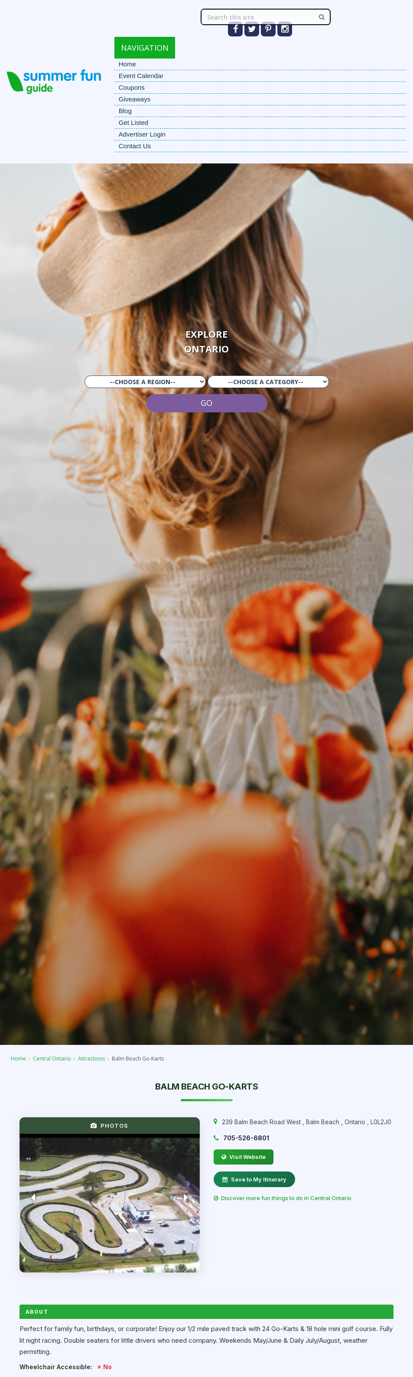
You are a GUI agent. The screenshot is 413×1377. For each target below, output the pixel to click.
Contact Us (135, 146)
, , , (306, 1122)
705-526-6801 (246, 1138)
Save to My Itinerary (254, 1179)
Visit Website (243, 1156)
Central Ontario (52, 1058)
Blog (125, 110)
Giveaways (134, 99)
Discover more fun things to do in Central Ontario (282, 1197)
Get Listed (133, 122)
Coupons (132, 87)
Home (127, 64)
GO (206, 403)
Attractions (91, 1058)
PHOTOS (109, 1125)
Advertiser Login (142, 134)
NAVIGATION (145, 47)
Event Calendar (141, 75)
